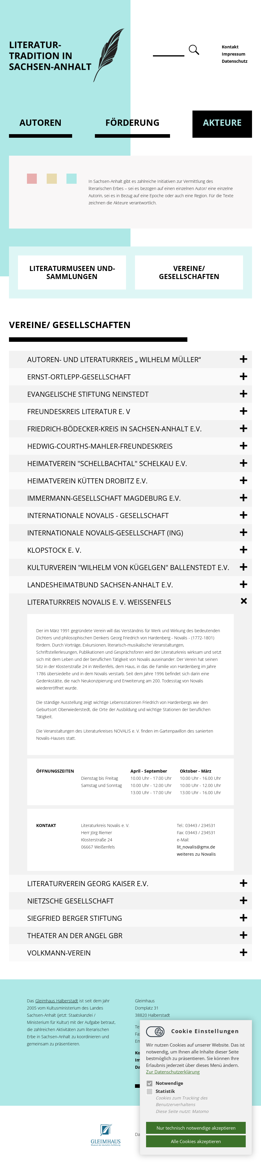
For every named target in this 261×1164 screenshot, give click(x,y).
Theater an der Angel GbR (74, 935)
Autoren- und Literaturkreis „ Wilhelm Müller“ (114, 359)
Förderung (132, 122)
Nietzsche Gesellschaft (70, 901)
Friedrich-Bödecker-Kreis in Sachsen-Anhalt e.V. (114, 429)
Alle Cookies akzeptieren (196, 1141)
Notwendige (164, 1083)
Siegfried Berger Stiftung (74, 918)
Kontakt (230, 47)
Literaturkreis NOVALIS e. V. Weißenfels (99, 602)
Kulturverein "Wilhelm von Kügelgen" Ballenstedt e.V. (128, 567)
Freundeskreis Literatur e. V (78, 411)
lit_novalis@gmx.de (196, 847)
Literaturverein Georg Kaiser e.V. (87, 883)
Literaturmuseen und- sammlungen (72, 272)
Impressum (233, 54)
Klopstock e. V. (54, 550)
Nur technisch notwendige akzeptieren (196, 1128)
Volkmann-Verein (59, 953)
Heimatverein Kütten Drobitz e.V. (87, 480)
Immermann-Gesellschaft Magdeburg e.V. (104, 498)
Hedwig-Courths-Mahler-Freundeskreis (100, 446)
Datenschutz (235, 61)
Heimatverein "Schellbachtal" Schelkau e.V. (107, 463)
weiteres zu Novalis (196, 854)
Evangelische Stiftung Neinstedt (88, 394)
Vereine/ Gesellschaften (189, 272)
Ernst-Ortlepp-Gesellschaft (79, 377)
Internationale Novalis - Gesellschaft (98, 515)
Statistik (160, 1091)
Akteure (222, 122)
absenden (195, 50)
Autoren (40, 122)
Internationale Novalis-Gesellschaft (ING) (105, 532)
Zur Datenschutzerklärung (173, 1072)
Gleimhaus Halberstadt (56, 1001)
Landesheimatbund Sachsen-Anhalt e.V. (100, 584)
